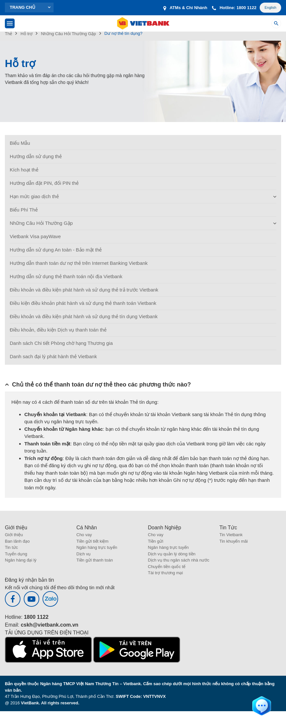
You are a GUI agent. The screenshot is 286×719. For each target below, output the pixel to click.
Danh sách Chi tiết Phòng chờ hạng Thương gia (61, 343)
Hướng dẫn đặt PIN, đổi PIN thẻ (44, 183)
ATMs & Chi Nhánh (185, 7)
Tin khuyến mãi (233, 541)
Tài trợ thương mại (165, 572)
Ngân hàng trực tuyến (96, 547)
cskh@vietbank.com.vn (49, 625)
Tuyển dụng (16, 553)
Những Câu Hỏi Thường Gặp (41, 223)
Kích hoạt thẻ (24, 169)
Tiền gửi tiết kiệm (92, 541)
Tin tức (11, 547)
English (270, 7)
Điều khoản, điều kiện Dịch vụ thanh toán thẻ (58, 329)
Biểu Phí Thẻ (24, 209)
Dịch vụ (83, 553)
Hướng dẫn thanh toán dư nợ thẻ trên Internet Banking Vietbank (79, 263)
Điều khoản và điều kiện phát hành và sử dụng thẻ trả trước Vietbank (84, 289)
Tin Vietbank (231, 534)
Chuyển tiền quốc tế (167, 566)
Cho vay (84, 534)
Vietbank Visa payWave (35, 236)
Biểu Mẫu (20, 143)
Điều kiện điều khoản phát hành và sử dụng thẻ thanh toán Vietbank (83, 303)
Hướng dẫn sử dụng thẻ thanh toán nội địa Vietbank (66, 276)
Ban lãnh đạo (17, 541)
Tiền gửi (155, 541)
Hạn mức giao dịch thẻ (34, 196)
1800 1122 (36, 617)
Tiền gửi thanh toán (94, 560)
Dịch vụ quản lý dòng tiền (171, 553)
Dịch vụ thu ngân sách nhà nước (178, 560)
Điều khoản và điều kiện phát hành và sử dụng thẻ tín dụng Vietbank (84, 316)
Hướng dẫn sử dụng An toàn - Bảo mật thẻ (56, 249)
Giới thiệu (14, 534)
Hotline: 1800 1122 (234, 7)
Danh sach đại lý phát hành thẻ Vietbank (53, 356)
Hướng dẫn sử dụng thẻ (36, 156)
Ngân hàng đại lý (20, 560)
